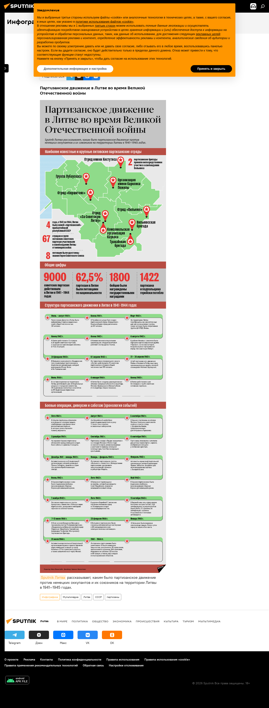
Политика (80, 621)
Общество (100, 621)
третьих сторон (105, 25)
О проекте (11, 659)
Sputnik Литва (53, 577)
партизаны (113, 597)
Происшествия (148, 621)
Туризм (188, 621)
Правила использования (122, 659)
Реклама (29, 659)
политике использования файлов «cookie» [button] (104, 21)
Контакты (46, 659)
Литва (86, 597)
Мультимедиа (70, 597)
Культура (171, 621)
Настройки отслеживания (126, 665)
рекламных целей (208, 34)
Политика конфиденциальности (79, 659)
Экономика (122, 621)
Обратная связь (93, 665)
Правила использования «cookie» (167, 659)
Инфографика (50, 597)
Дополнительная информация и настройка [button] (75, 68)
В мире (62, 621)
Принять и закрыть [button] (211, 68)
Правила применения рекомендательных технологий (41, 665)
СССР (98, 597)
